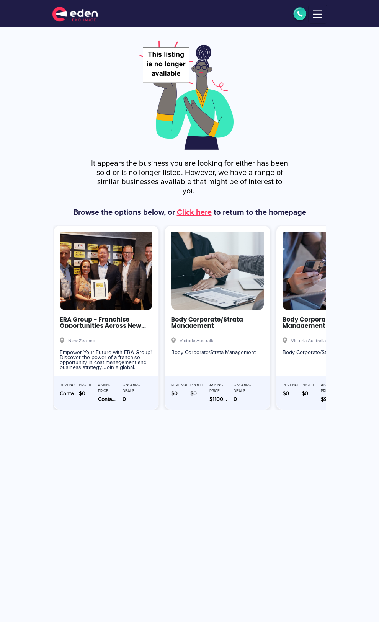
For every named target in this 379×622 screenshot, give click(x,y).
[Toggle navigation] (317, 14)
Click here (194, 212)
